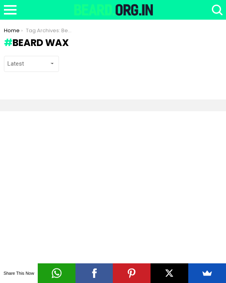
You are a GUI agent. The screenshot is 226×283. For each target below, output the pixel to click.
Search (216, 10)
